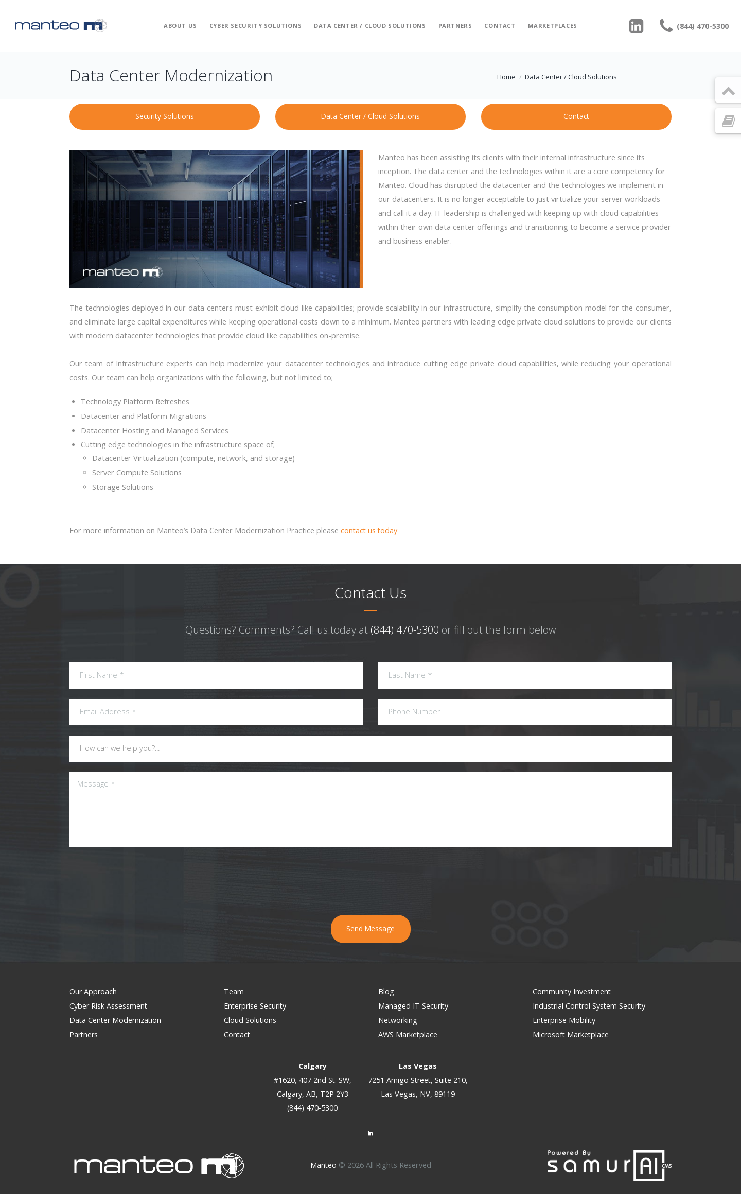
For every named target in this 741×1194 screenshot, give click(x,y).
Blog (386, 991)
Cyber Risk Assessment (108, 1005)
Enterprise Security (256, 1005)
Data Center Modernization (116, 1019)
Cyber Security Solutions (255, 25)
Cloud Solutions (250, 1019)
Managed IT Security (413, 1005)
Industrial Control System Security (591, 1005)
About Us (180, 25)
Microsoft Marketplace (572, 1033)
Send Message (370, 928)
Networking (398, 1019)
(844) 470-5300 (404, 630)
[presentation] (370, 879)
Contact (499, 25)
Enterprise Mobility (565, 1019)
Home (506, 76)
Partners (455, 25)
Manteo (323, 1163)
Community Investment (572, 991)
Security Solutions (164, 116)
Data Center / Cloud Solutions (370, 25)
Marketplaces (552, 25)
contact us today (370, 530)
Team (234, 991)
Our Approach (93, 991)
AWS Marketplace (408, 1033)
